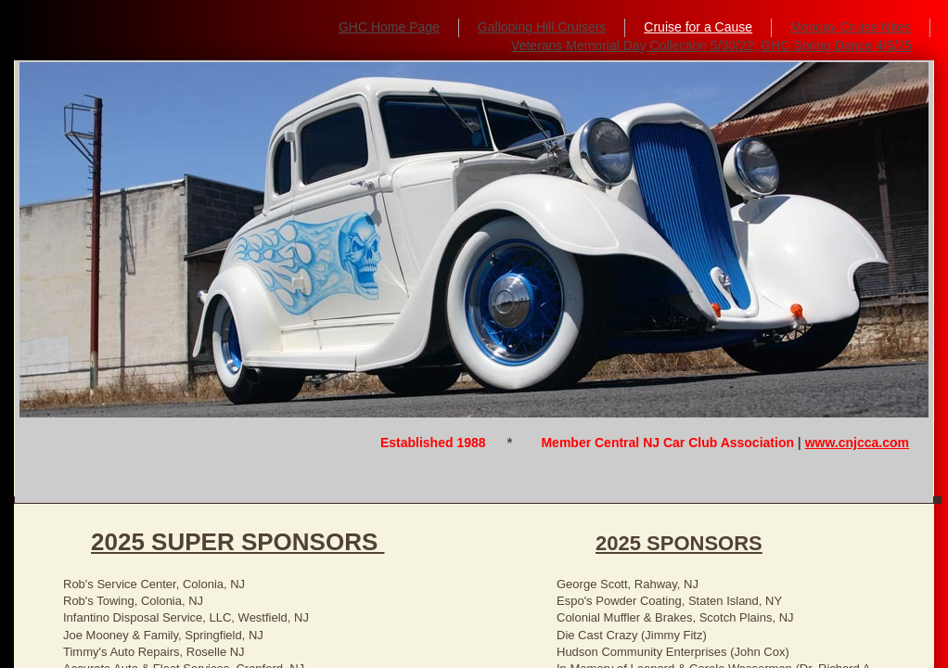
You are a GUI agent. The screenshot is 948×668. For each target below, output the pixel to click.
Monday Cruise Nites (850, 26)
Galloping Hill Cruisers (542, 26)
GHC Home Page (389, 26)
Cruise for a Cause (698, 26)
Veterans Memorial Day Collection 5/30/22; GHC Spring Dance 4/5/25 (711, 45)
